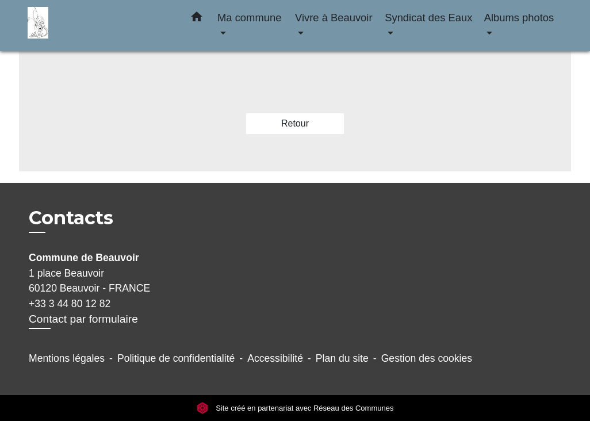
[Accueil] (99, 25)
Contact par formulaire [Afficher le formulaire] (83, 319)
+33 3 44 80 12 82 (69, 303)
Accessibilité (275, 358)
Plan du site (342, 358)
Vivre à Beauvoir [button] (334, 18)
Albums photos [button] (519, 18)
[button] (197, 19)
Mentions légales (67, 358)
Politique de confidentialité (176, 358)
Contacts (71, 218)
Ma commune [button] (249, 18)
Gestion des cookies (426, 358)
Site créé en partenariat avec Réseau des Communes (295, 408)
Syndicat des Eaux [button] (428, 18)
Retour (295, 123)
